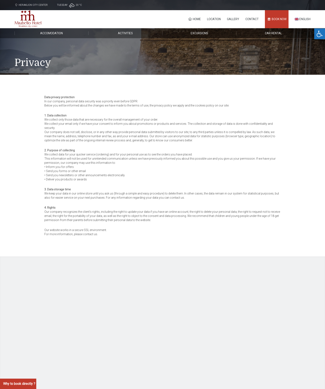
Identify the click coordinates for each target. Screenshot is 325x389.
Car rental (273, 33)
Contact (252, 19)
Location (214, 19)
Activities (125, 33)
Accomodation (51, 33)
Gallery (233, 19)
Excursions (199, 33)
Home (194, 19)
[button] (319, 33)
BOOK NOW (276, 19)
